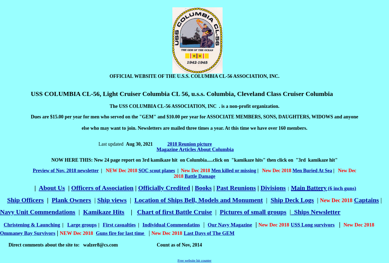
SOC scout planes (157, 170)
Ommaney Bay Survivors (27, 233)
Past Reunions (236, 187)
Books (203, 187)
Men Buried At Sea (312, 170)
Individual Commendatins (171, 225)
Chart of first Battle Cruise (174, 211)
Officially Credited (164, 187)
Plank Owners (71, 200)
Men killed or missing (233, 170)
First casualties (119, 225)
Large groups (82, 225)
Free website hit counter (194, 260)
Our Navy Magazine (230, 225)
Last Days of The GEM (209, 233)
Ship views (112, 200)
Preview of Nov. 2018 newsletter (66, 170)
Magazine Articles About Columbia (195, 149)
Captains (366, 200)
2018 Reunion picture (189, 144)
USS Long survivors (313, 225)
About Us (52, 187)
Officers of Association (102, 187)
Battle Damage (200, 176)
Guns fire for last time (120, 233)
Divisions (273, 187)
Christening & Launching (32, 225)
